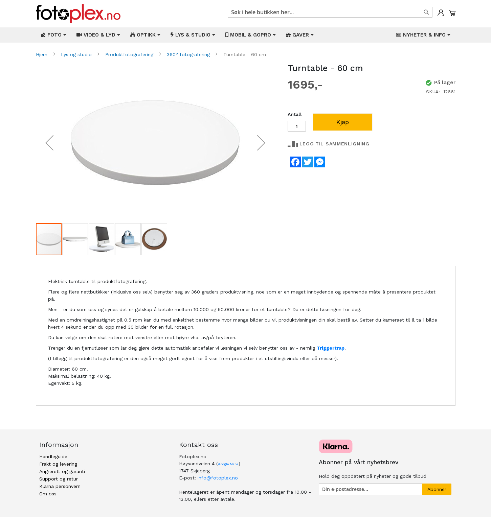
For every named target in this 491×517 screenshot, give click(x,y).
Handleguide (53, 456)
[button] (49, 142)
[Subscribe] (437, 489)
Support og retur (58, 478)
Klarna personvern (60, 486)
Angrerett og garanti (62, 471)
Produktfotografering (130, 54)
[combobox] (330, 12)
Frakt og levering (58, 464)
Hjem (42, 54)
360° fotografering (189, 54)
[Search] (426, 12)
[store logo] (78, 13)
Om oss (48, 493)
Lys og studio (77, 54)
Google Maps (228, 464)
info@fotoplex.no (218, 477)
